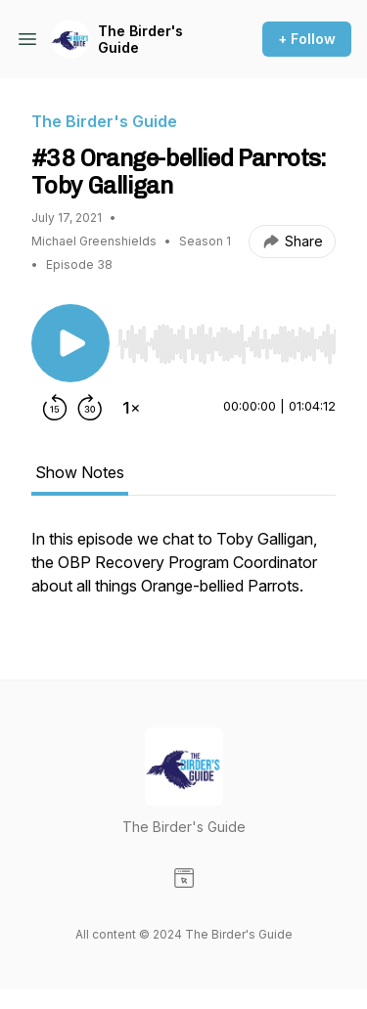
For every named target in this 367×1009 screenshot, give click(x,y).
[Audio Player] (226, 338)
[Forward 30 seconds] (90, 407)
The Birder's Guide (140, 39)
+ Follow (307, 38)
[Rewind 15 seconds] (55, 407)
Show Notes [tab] (79, 472)
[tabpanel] (183, 572)
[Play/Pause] (70, 343)
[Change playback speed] (131, 407)
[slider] (226, 344)
